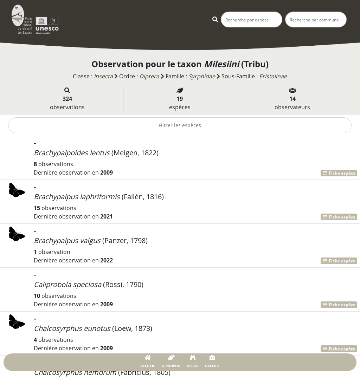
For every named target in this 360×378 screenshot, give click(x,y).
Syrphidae (201, 76)
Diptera (149, 76)
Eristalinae (273, 76)
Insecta (103, 76)
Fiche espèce (338, 173)
